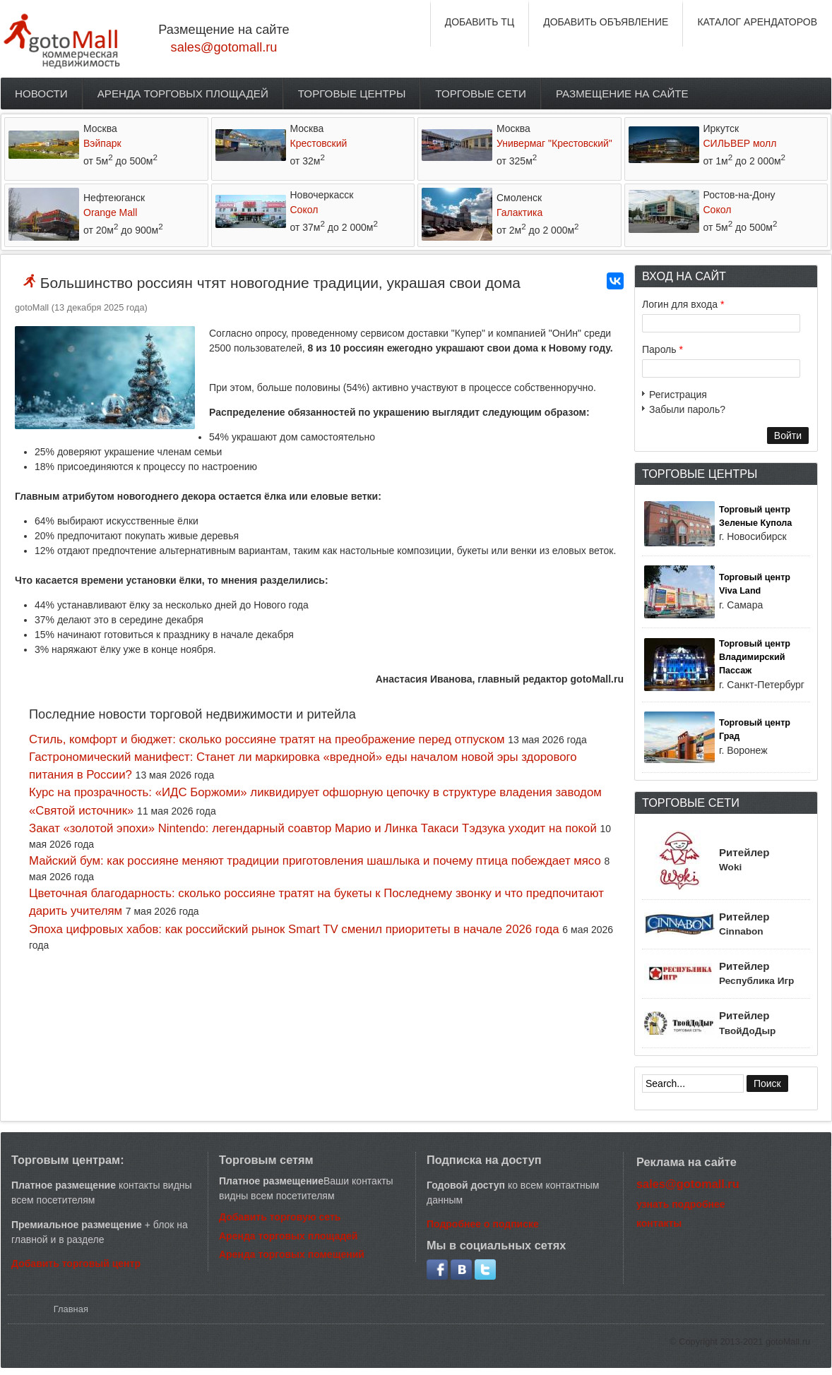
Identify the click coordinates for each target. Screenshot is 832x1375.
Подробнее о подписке (483, 1224)
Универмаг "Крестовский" (554, 143)
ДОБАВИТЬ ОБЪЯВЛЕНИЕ (605, 22)
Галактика (519, 212)
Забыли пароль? (687, 409)
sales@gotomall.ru (224, 47)
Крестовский (318, 143)
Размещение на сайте (622, 94)
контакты (659, 1223)
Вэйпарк (102, 143)
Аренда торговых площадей (182, 94)
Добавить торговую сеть (279, 1217)
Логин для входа (683, 304)
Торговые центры (352, 94)
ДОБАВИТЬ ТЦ (480, 22)
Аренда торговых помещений (291, 1254)
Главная (71, 1309)
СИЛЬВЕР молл (740, 143)
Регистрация (678, 394)
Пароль (662, 349)
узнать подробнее (680, 1204)
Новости (41, 94)
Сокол (304, 209)
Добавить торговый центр (76, 1263)
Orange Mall (110, 212)
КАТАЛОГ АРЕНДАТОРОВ (757, 22)
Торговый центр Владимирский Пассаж (754, 657)
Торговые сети (480, 94)
